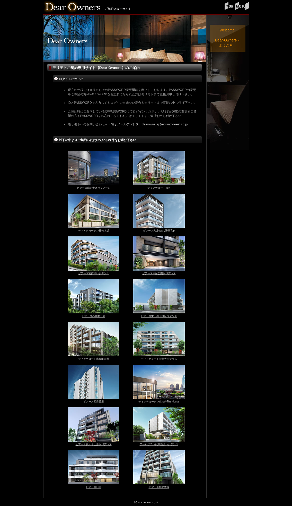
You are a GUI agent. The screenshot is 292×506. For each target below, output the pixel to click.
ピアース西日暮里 (93, 401)
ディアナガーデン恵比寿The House (158, 401)
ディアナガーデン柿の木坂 (93, 230)
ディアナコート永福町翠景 (93, 358)
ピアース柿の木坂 (159, 487)
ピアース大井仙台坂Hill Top (159, 230)
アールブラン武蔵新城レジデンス (159, 444)
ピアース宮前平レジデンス (93, 273)
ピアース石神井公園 (93, 316)
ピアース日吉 (93, 487)
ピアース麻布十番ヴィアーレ (93, 187)
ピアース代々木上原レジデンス (94, 444)
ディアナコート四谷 (159, 187)
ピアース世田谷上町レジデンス (159, 316)
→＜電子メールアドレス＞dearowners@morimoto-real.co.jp (146, 124)
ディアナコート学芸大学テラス (159, 358)
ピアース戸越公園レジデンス (159, 273)
